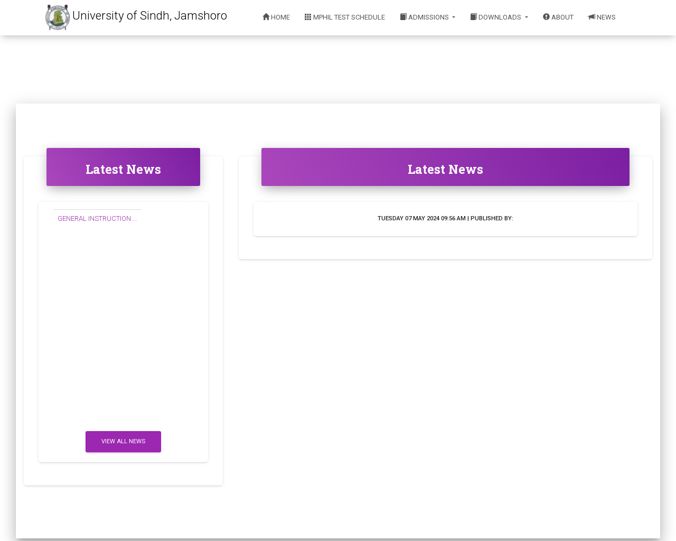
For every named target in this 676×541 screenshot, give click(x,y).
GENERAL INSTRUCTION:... (97, 218)
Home (276, 17)
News (602, 17)
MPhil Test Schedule (345, 17)
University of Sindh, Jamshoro (149, 15)
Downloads (496, 17)
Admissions (425, 17)
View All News (123, 441)
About (558, 17)
